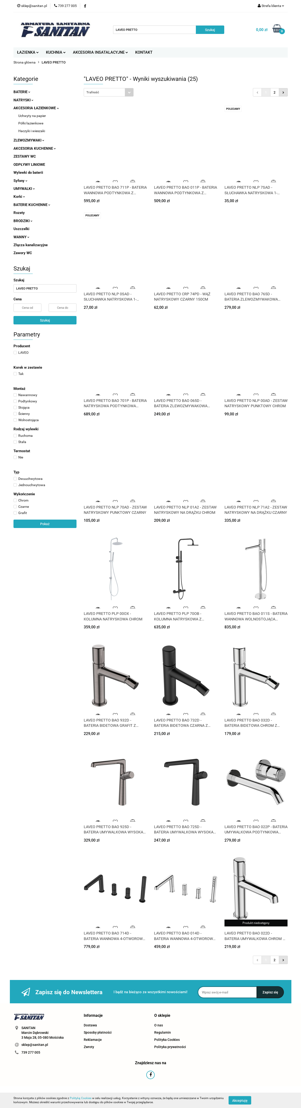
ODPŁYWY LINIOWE (29, 164)
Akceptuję (240, 1100)
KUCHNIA (56, 52)
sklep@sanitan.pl (34, 1045)
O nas (158, 1025)
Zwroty (89, 1047)
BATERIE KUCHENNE (31, 205)
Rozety (19, 213)
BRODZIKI (22, 221)
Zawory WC (22, 253)
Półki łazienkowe (30, 123)
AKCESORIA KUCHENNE (34, 148)
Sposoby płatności (98, 1032)
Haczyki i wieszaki (31, 131)
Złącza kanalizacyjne (30, 245)
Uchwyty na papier (32, 116)
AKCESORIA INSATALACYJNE (100, 52)
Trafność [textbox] (92, 92)
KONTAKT (144, 52)
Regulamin (162, 1032)
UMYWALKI (24, 189)
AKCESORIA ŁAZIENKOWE (36, 108)
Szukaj (45, 320)
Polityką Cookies (80, 1098)
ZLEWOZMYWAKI (28, 140)
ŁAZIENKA (28, 52)
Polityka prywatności (170, 1047)
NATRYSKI (23, 100)
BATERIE (21, 92)
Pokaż (45, 524)
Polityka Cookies (167, 1040)
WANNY (21, 237)
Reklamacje (93, 1040)
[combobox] (109, 92)
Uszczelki (21, 229)
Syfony (20, 181)
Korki (19, 196)
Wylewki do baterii (28, 172)
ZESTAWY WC (24, 156)
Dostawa (90, 1025)
